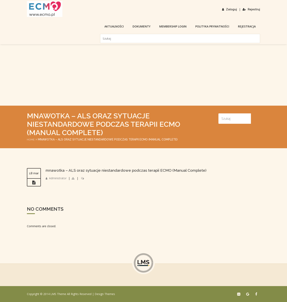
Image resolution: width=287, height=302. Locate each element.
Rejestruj (251, 9)
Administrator (58, 178)
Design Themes (105, 294)
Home (31, 139)
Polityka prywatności (212, 26)
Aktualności (114, 26)
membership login (173, 26)
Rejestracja (247, 26)
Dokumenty (141, 26)
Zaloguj (229, 9)
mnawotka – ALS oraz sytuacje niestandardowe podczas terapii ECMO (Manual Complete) (129, 170)
